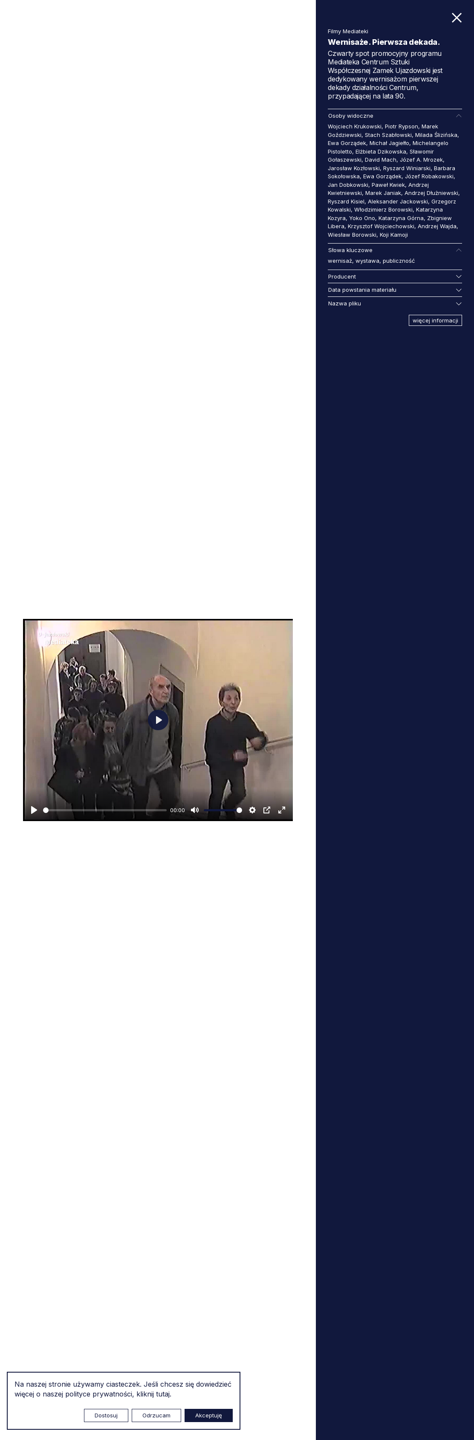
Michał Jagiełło (389, 142)
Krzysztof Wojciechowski (381, 226)
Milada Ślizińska (436, 134)
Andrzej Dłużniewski (431, 192)
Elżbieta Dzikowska (381, 151)
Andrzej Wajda (437, 226)
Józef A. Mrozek (421, 159)
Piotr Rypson (401, 126)
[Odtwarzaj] (34, 810)
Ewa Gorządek (347, 142)
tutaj (163, 1394)
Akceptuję (208, 1415)
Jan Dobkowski (348, 184)
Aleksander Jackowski (398, 201)
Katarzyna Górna (401, 218)
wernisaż (340, 260)
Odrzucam (156, 1415)
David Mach (380, 159)
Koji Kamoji (394, 234)
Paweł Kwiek (388, 184)
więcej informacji (435, 320)
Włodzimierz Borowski (383, 209)
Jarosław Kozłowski (354, 168)
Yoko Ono (362, 218)
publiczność (399, 260)
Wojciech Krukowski (355, 126)
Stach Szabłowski (388, 134)
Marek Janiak (383, 192)
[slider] (105, 810)
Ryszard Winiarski (407, 168)
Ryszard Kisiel (346, 201)
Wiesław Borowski (352, 234)
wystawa (367, 260)
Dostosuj (106, 1415)
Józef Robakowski (429, 176)
